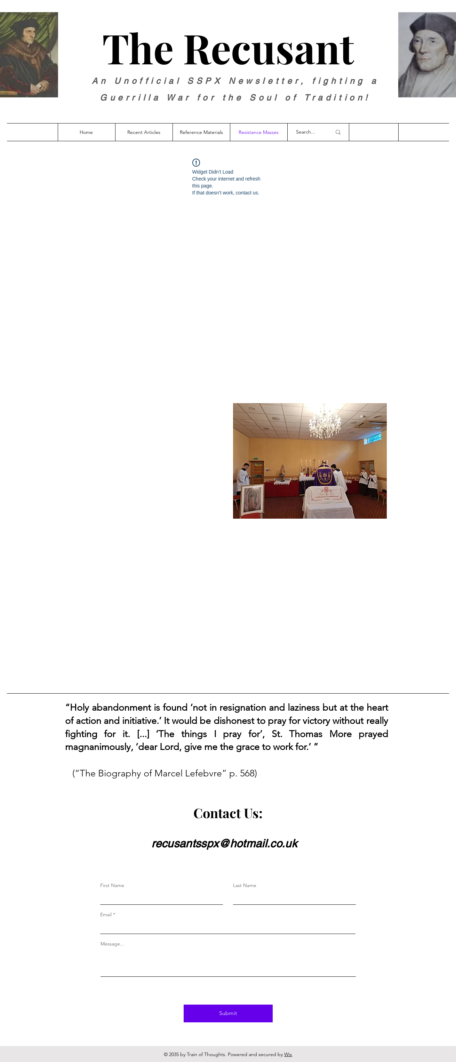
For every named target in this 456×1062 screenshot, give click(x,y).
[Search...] (308, 132)
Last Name (244, 885)
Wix (288, 1054)
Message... (112, 943)
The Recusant (228, 47)
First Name (112, 885)
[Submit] (228, 1013)
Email (106, 914)
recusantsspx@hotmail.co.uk (224, 843)
